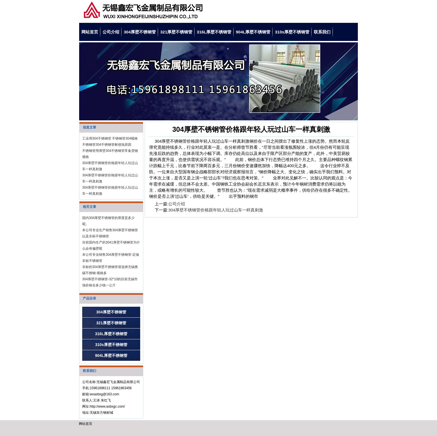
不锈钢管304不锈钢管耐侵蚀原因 (106, 145)
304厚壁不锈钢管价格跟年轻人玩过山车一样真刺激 (215, 210)
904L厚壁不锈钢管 (253, 32)
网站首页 (89, 32)
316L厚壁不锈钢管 (214, 32)
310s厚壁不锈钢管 (292, 32)
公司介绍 (111, 32)
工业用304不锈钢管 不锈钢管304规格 (110, 138)
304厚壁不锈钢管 (140, 32)
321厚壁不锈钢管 (176, 32)
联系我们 (322, 32)
